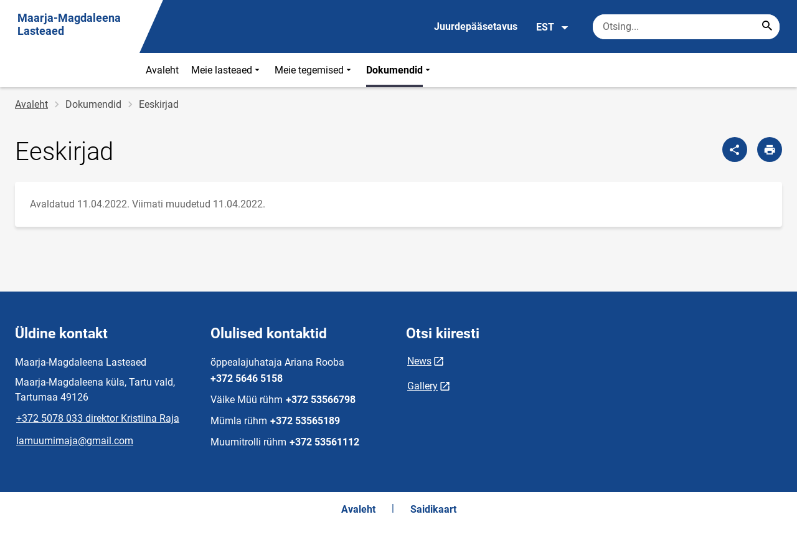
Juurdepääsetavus (475, 26)
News (419, 361)
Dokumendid (399, 70)
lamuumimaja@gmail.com (74, 441)
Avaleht (162, 70)
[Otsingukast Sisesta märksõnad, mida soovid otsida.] (686, 26)
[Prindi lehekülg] (769, 149)
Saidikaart (433, 509)
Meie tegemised (314, 70)
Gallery (422, 386)
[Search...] (767, 26)
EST (552, 27)
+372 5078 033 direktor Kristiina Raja (97, 418)
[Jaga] (734, 149)
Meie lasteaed (226, 70)
